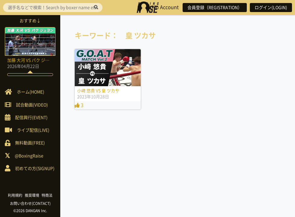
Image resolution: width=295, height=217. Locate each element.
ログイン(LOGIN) (271, 7)
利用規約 (15, 195)
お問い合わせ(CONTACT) (30, 203)
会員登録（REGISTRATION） (214, 7)
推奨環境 (32, 195)
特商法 (47, 195)
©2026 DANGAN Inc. (30, 210)
